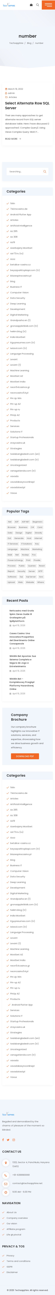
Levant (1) (15, 364)
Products (15, 420)
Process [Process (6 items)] (12, 565)
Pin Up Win (15, 398)
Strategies (16, 448)
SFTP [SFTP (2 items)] (40, 571)
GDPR (9, 1266)
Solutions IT (16, 431)
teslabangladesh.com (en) (25, 453)
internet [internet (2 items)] (38, 538)
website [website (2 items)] (30, 582)
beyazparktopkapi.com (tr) (25, 270)
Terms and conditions (18, 1261)
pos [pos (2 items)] (34, 554)
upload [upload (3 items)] (11, 582)
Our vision (12, 1223)
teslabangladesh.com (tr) (24, 459)
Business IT (16, 286)
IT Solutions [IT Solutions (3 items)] (26, 543)
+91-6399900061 (21, 1174)
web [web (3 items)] (20, 582)
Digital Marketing (19, 314)
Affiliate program (16, 1229)
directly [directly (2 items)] (38, 532)
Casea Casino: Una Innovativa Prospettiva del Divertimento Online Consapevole (22, 638)
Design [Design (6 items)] (19, 532)
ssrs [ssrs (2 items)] (41, 576)
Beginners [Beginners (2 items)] (37, 521)
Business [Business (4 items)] (23, 527)
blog (12, 281)
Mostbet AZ (16, 375)
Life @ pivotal (14, 1234)
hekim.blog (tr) (18, 331)
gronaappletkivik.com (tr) (24, 325)
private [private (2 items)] (37, 560)
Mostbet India (17, 381)
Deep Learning (18, 303)
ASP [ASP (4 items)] (16, 521)
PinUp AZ (15, 415)
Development (17, 309)
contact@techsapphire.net (27, 1183)
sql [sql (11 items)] (21, 576)
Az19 (12, 242)
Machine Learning (19, 370)
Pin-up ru (15, 409)
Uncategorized (18, 465)
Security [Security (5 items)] (21, 571)
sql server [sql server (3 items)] (31, 576)
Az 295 (13, 231)
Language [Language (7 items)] (12, 549)
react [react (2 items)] (42, 565)
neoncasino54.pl (19, 392)
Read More (11, 139)
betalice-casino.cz (20, 264)
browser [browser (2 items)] (12, 527)
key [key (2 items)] (37, 543)
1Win (12, 203)
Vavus (13, 493)
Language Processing (22, 353)
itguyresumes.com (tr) (22, 342)
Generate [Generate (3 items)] (19, 538)
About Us (12, 1212)
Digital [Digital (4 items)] (29, 532)
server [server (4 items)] (32, 571)
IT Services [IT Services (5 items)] (13, 543)
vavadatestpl (17, 487)
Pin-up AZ (15, 403)
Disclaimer (12, 1272)
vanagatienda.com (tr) (23, 470)
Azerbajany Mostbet (21, 247)
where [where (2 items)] (40, 582)
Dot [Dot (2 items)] (9, 538)
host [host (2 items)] (29, 538)
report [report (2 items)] (11, 571)
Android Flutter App (20, 214)
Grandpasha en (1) (20, 320)
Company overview (17, 1217)
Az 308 (13, 236)
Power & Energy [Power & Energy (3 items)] (15, 560)
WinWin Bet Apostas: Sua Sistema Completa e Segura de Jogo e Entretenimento (23, 661)
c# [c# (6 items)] (32, 527)
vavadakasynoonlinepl (22, 481)
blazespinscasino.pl (20, 275)
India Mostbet (17, 337)
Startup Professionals (22, 437)
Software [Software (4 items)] (12, 576)
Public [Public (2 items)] (22, 565)
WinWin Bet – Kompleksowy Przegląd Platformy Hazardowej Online (22, 684)
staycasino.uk (17, 442)
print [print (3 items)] (28, 560)
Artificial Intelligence (21, 225)
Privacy (10, 1255)
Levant (14, 359)
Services (14, 426)
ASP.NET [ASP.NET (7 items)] (25, 521)
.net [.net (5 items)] (9, 521)
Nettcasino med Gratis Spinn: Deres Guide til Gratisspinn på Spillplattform (22, 615)
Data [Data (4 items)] (10, 532)
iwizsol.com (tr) (18, 348)
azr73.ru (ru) (16, 253)
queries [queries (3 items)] (32, 565)
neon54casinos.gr (20, 387)
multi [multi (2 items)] (10, 554)
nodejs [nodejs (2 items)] (25, 554)
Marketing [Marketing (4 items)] (37, 549)
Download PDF (25, 756)
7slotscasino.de (18, 208)
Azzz (12, 259)
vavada (14, 476)
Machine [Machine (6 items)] (25, 549)
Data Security (17, 297)
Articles (13, 97)
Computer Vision (19, 292)
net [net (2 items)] (17, 554)
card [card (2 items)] (39, 527)
